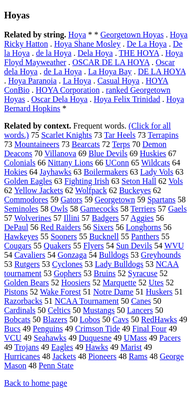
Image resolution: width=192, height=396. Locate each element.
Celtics (59, 310)
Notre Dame (113, 291)
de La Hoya (63, 71)
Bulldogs (114, 255)
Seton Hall (138, 181)
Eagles (62, 347)
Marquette (119, 282)
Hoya (77, 34)
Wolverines (32, 218)
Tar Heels (120, 135)
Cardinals (19, 310)
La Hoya (77, 80)
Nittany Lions (70, 162)
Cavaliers (29, 255)
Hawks (97, 347)
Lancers (140, 310)
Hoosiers (76, 282)
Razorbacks (23, 301)
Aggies (142, 218)
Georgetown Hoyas (132, 34)
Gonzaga (72, 255)
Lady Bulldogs (119, 264)
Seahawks (50, 338)
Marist (131, 347)
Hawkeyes (21, 236)
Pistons (16, 291)
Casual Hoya (118, 80)
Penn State (56, 365)
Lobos (90, 319)
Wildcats (155, 162)
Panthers (145, 236)
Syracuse (143, 273)
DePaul (16, 227)
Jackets (64, 356)
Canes (141, 301)
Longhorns (143, 227)
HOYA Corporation (68, 90)
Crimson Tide (97, 328)
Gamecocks (99, 208)
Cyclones (67, 264)
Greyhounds (161, 255)
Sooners (64, 236)
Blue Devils (108, 153)
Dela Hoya (95, 53)
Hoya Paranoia (32, 80)
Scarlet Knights (66, 135)
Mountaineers (36, 144)
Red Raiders (60, 227)
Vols (175, 181)
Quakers (57, 245)
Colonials (19, 162)
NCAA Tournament (87, 301)
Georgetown (115, 199)
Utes (155, 282)
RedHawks (159, 319)
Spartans (161, 199)
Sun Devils (134, 245)
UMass (135, 338)
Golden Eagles (28, 181)
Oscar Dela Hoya (59, 99)
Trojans (26, 347)
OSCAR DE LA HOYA (111, 62)
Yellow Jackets (38, 190)
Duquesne (95, 338)
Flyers (93, 245)
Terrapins (162, 135)
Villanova (60, 153)
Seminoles (21, 208)
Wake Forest (60, 291)
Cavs (121, 319)
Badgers (105, 218)
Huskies (153, 153)
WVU (174, 245)
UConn (117, 162)
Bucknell (104, 236)
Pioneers (102, 356)
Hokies (15, 172)
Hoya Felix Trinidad (127, 99)
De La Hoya (147, 43)
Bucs (12, 328)
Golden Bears (26, 282)
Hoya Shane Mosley (87, 43)
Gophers (67, 273)
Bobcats (17, 319)
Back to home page (35, 383)
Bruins (105, 273)
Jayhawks (55, 172)
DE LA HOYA (161, 71)
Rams (138, 356)
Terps (121, 144)
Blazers (55, 319)
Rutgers (27, 264)
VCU (13, 338)
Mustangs (99, 310)
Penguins (48, 328)
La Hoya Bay (110, 71)
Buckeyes (135, 190)
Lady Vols (157, 172)
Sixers (103, 227)
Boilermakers (106, 172)
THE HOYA (139, 53)
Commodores (26, 199)
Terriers (143, 208)
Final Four (149, 328)
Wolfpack (91, 190)
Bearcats (86, 144)
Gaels (177, 208)
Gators (71, 199)
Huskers (159, 291)
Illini (71, 218)
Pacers (170, 338)
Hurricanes (22, 356)
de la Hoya (53, 53)
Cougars (17, 245)
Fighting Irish (87, 181)
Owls (59, 208)
